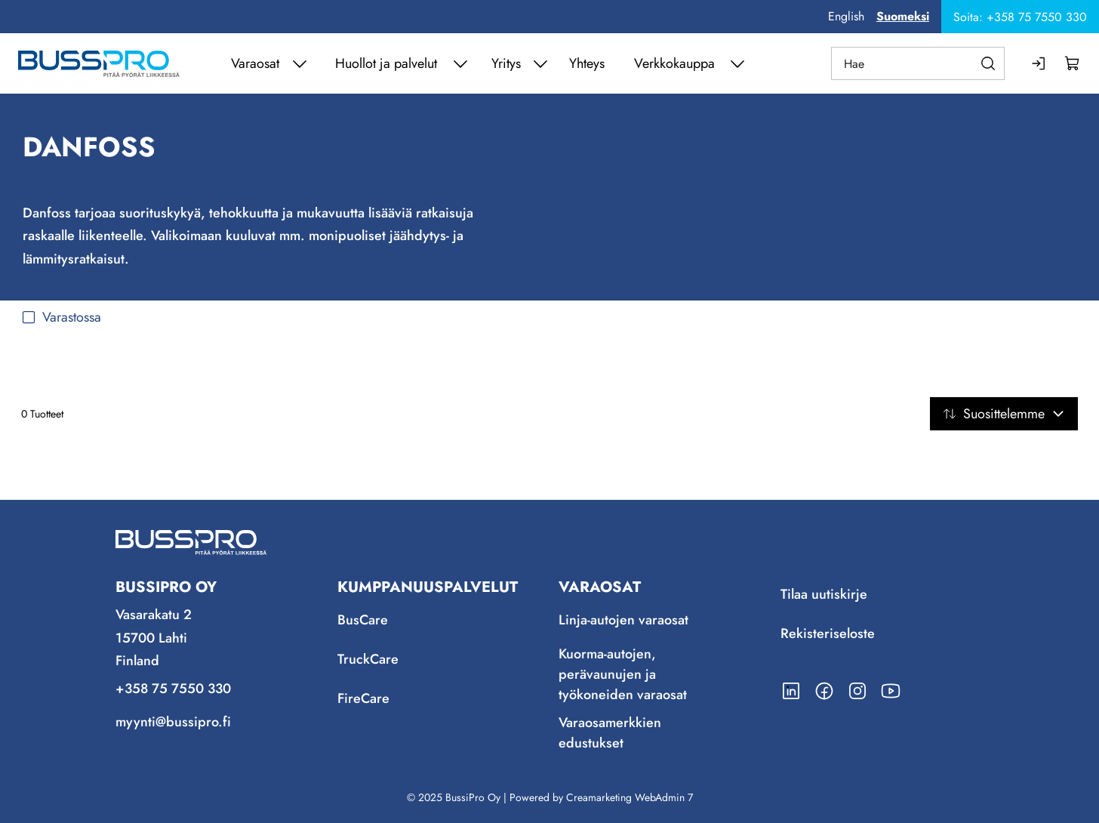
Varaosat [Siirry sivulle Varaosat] (255, 63)
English (846, 16)
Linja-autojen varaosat (623, 620)
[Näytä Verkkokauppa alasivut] (737, 63)
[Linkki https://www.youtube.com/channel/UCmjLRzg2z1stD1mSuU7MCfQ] (890, 690)
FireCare (363, 698)
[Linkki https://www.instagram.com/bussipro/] (857, 690)
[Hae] (918, 63)
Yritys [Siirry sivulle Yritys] (506, 63)
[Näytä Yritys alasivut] (540, 63)
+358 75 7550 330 (173, 688)
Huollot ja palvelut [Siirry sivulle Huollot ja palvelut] (386, 63)
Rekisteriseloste (827, 633)
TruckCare (368, 659)
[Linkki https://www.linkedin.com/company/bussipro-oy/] (791, 690)
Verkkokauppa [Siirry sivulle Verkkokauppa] (674, 63)
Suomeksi (902, 16)
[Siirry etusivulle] (99, 63)
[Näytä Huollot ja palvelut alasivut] (460, 63)
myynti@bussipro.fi (173, 722)
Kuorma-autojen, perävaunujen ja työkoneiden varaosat (623, 674)
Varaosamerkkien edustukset (610, 733)
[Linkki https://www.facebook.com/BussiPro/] (824, 690)
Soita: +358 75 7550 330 (1020, 17)
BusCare (362, 620)
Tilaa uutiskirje (823, 594)
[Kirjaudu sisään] (1039, 63)
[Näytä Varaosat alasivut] (299, 63)
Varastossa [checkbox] (61, 317)
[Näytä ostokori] (1072, 63)
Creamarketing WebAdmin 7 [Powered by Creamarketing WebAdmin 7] (629, 797)
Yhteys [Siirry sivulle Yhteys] (587, 63)
